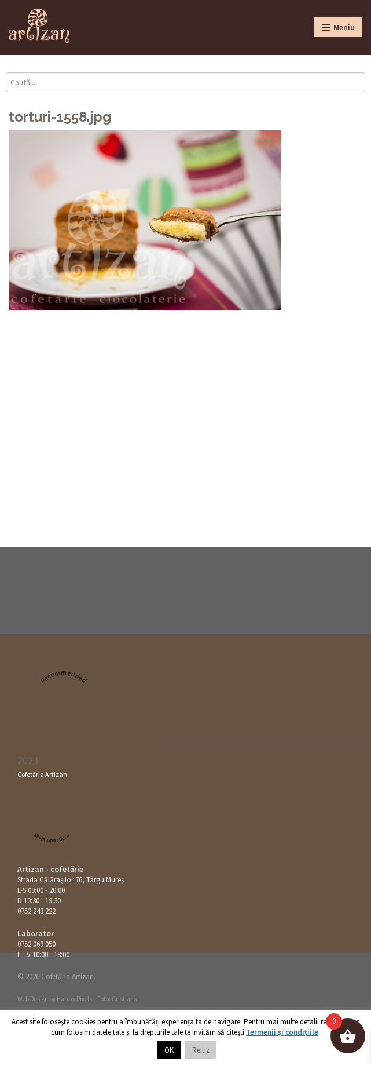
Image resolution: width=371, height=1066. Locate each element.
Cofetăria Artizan (42, 774)
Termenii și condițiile (282, 1032)
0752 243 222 (36, 911)
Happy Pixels (74, 999)
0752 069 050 (36, 944)
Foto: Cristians (117, 999)
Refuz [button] (201, 1050)
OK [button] (169, 1050)
